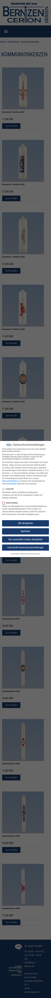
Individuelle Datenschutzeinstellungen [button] (25, 546)
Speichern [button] (25, 530)
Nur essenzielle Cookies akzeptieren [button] (25, 538)
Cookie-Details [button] (15, 553)
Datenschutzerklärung (10, 480)
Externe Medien (11, 502)
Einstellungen (11, 483)
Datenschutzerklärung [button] (27, 553)
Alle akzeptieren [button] (25, 522)
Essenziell (9, 488)
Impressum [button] (37, 553)
